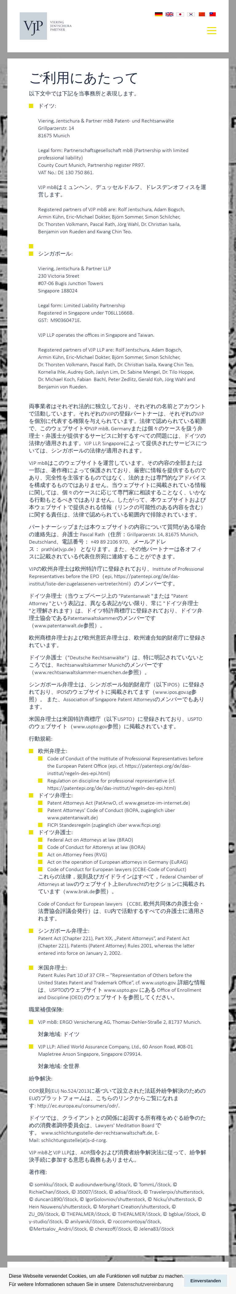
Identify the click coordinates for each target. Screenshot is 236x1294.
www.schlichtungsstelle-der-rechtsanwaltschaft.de (96, 1132)
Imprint (169, 14)
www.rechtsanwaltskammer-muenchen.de (81, 672)
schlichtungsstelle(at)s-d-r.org (73, 1139)
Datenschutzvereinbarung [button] (145, 1284)
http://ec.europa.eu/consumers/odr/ (77, 1105)
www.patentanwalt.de (58, 625)
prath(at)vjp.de (57, 549)
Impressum (159, 14)
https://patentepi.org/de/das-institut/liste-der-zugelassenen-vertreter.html (104, 579)
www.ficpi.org (143, 824)
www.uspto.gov (90, 726)
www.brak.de (80, 891)
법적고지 (191, 15)
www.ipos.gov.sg (173, 691)
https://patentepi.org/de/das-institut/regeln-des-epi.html (110, 787)
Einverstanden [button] (206, 1280)
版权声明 (202, 14)
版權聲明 (212, 14)
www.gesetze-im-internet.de (156, 802)
